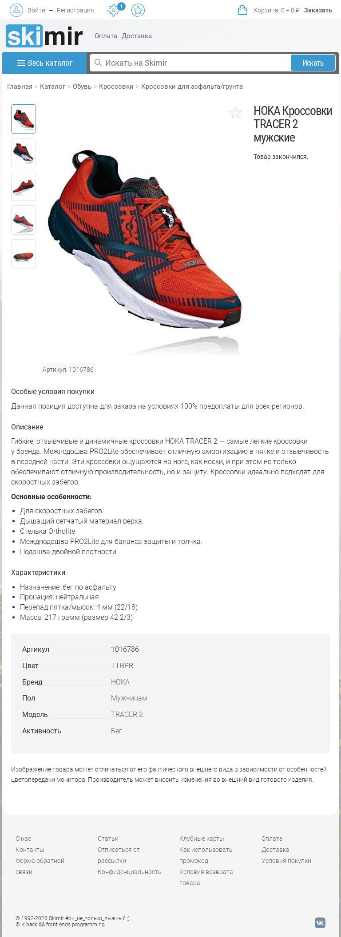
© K (60, 924)
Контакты (30, 849)
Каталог (52, 87)
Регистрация (75, 10)
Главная (19, 87)
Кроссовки (116, 87)
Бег (116, 731)
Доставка (137, 36)
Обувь (82, 87)
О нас (23, 838)
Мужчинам (129, 698)
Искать (313, 62)
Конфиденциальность (130, 871)
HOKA (120, 682)
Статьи (108, 838)
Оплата (106, 36)
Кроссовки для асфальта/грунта (192, 87)
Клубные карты (201, 838)
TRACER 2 (127, 714)
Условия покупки (286, 860)
